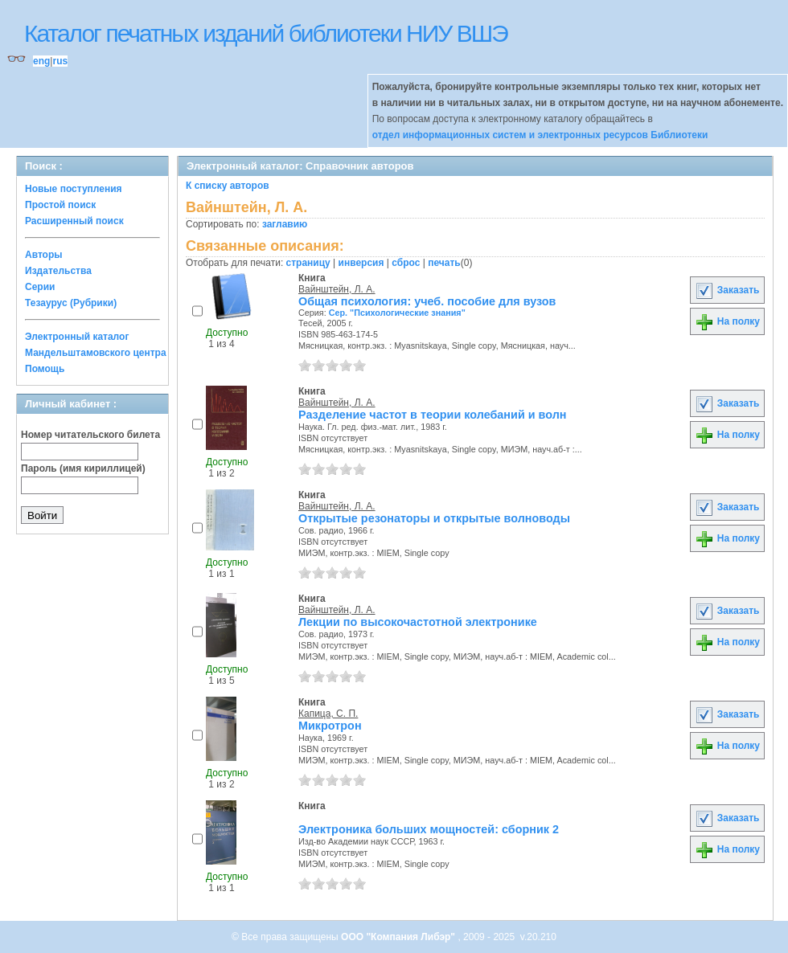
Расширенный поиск (74, 221)
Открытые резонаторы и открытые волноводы (434, 518)
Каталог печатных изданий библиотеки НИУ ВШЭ (265, 33)
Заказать (727, 290)
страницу (308, 262)
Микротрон (330, 725)
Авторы (44, 254)
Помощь (44, 368)
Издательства (58, 270)
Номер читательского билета (90, 434)
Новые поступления (73, 188)
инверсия (361, 262)
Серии (40, 286)
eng (41, 61)
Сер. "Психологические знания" (397, 312)
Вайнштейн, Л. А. (337, 289)
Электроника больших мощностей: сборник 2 (428, 829)
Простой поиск (60, 205)
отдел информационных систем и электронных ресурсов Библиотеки (540, 135)
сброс (406, 262)
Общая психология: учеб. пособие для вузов (427, 301)
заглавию (284, 224)
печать (444, 262)
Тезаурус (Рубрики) (71, 303)
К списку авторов (227, 185)
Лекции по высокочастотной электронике (417, 622)
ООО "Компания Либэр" (399, 937)
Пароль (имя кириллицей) (83, 468)
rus (60, 61)
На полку (727, 321)
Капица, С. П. (328, 713)
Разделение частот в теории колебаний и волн (432, 414)
